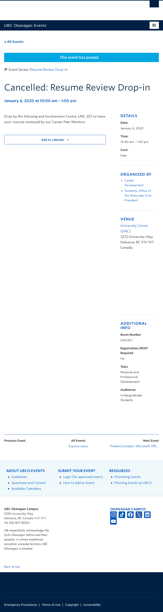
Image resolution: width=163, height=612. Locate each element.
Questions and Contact (28, 483)
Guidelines (19, 477)
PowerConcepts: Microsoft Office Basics (134, 446)
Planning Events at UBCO (133, 483)
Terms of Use (51, 604)
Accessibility (92, 604)
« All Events (14, 42)
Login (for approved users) (83, 477)
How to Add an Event (78, 483)
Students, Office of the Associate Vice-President (138, 195)
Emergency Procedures (20, 604)
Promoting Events (127, 477)
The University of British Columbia (70, 8)
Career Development (134, 183)
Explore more (78, 446)
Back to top (14, 566)
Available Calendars (26, 488)
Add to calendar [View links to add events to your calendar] (52, 139)
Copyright (72, 604)
